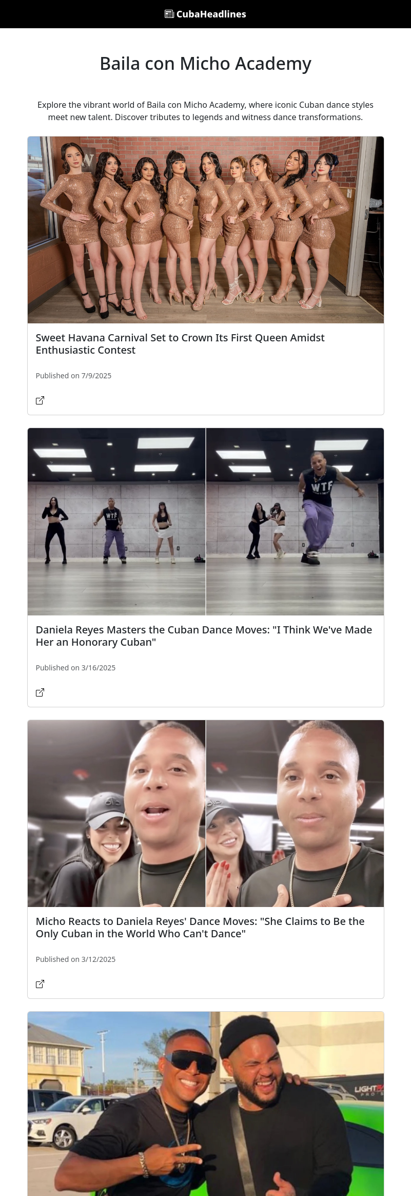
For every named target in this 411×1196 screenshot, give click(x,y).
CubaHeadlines (205, 14)
